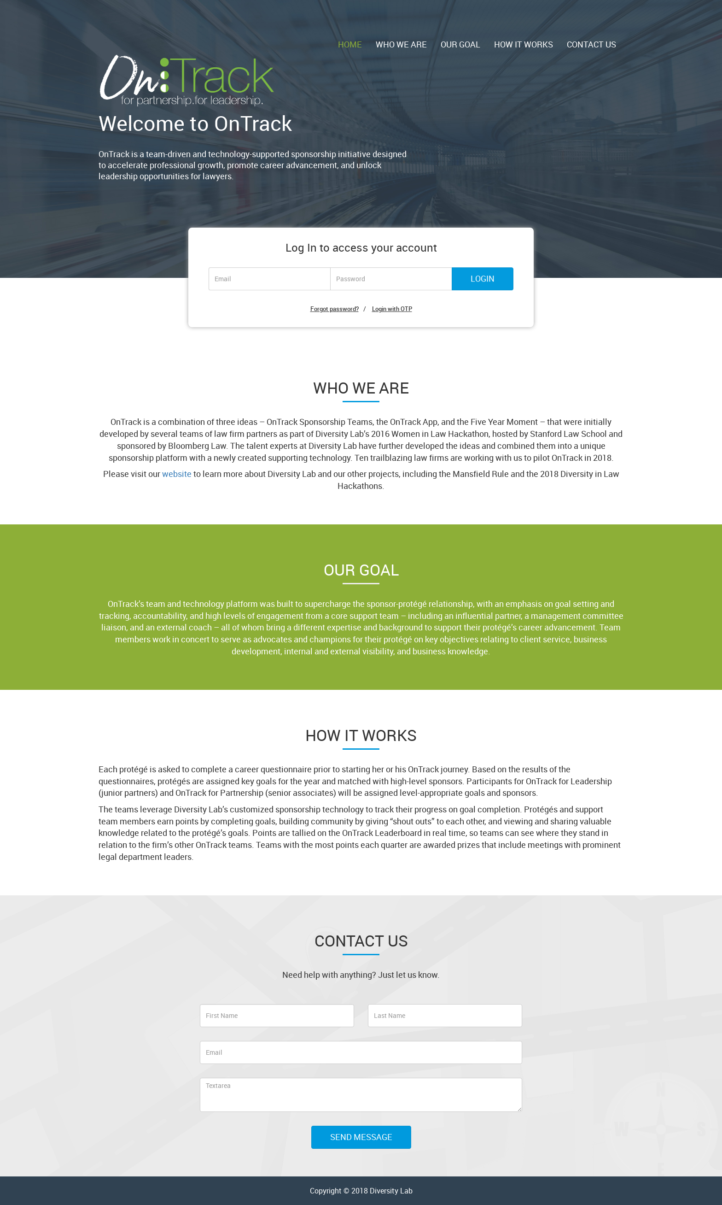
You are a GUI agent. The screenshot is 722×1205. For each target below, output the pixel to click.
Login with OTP (392, 309)
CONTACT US (591, 44)
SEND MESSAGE (361, 1136)
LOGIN (483, 278)
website (177, 473)
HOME (350, 44)
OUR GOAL (460, 44)
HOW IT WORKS (523, 44)
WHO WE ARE (401, 44)
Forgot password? (334, 309)
